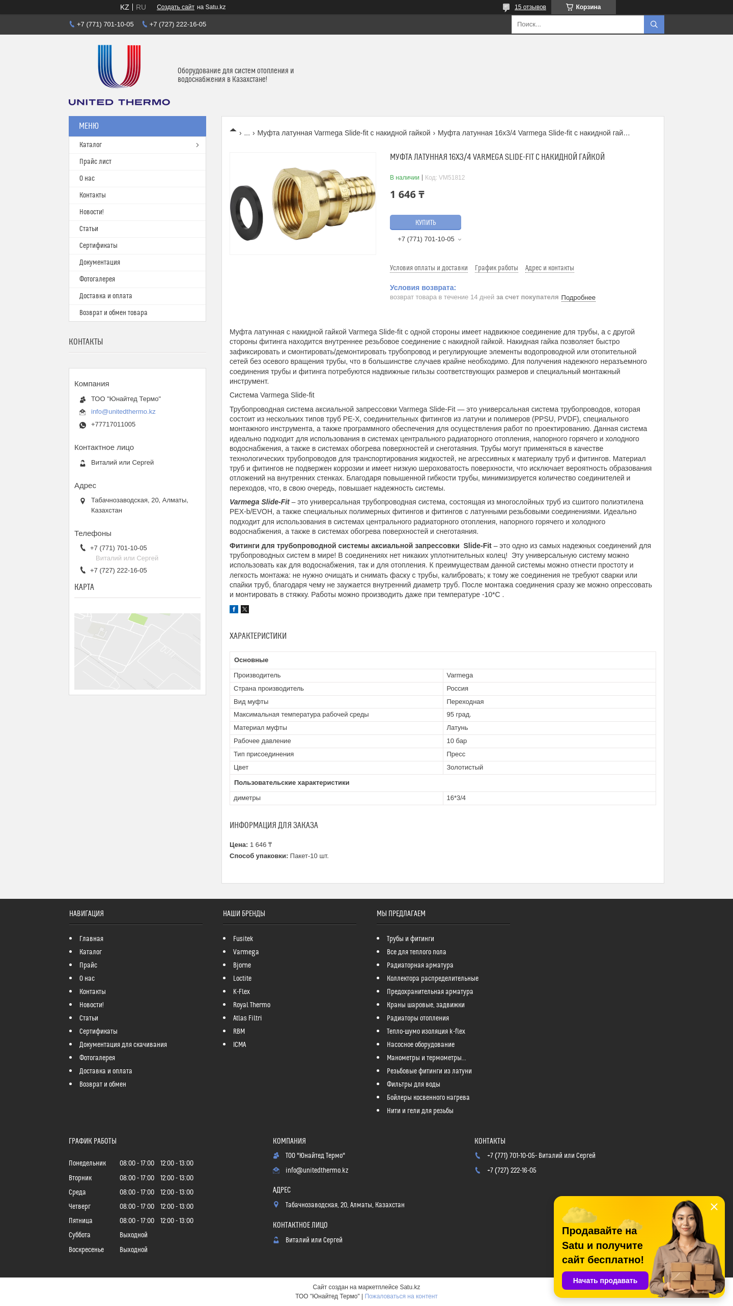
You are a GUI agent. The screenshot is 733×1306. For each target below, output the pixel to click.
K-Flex (241, 992)
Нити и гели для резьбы (420, 1111)
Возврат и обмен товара (113, 313)
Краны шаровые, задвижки (426, 1005)
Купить (425, 223)
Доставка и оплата (105, 296)
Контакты (92, 195)
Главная (91, 939)
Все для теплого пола (416, 952)
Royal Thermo (251, 1005)
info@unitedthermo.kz (123, 411)
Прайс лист (95, 162)
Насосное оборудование (421, 1045)
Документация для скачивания (123, 1045)
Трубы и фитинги (410, 939)
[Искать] (654, 24)
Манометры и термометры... (426, 1058)
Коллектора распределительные (432, 979)
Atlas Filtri (247, 1018)
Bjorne (242, 965)
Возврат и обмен (102, 1085)
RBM (239, 1032)
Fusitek (243, 939)
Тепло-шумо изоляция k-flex (426, 1032)
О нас (87, 179)
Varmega (246, 952)
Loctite (242, 979)
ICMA (239, 1045)
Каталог (90, 145)
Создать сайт (175, 7)
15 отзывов (530, 7)
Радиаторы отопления (418, 1018)
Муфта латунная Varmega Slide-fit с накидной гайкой (344, 133)
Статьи (88, 229)
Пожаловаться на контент (400, 1296)
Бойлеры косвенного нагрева (428, 1098)
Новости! (91, 212)
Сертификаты (98, 246)
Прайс (88, 965)
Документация (99, 263)
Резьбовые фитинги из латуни (429, 1071)
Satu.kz (410, 1287)
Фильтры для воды (413, 1085)
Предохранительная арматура (430, 992)
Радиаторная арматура (420, 965)
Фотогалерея (97, 279)
